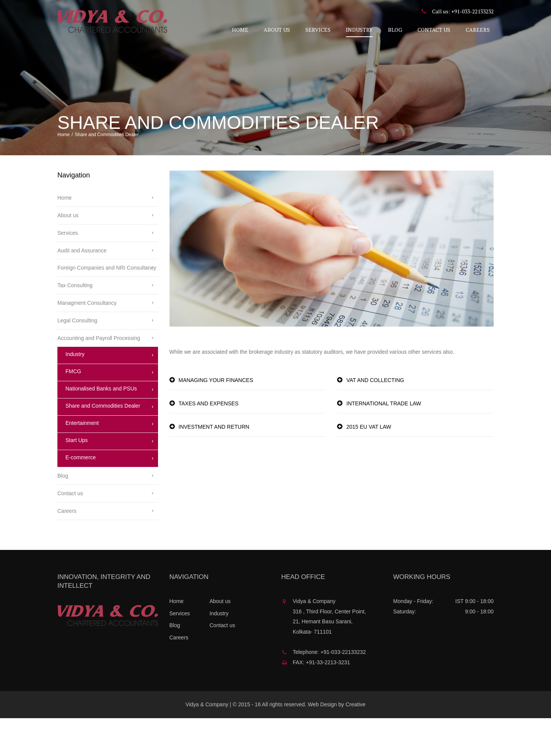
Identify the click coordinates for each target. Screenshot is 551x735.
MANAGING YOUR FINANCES (216, 397)
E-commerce (80, 474)
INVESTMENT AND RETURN (214, 444)
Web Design (322, 721)
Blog (395, 29)
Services (318, 29)
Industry (359, 29)
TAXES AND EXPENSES (209, 420)
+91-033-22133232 (472, 11)
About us (277, 29)
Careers (478, 29)
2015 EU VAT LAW (368, 444)
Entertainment (82, 440)
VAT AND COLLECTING (375, 397)
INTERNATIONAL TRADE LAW (383, 420)
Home (240, 29)
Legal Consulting (77, 337)
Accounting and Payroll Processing (98, 355)
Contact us (433, 29)
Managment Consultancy (87, 320)
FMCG (73, 388)
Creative (355, 721)
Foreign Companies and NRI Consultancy (106, 284)
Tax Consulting (75, 302)
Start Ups (76, 457)
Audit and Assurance (81, 267)
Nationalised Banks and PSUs (101, 405)
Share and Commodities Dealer (102, 423)
